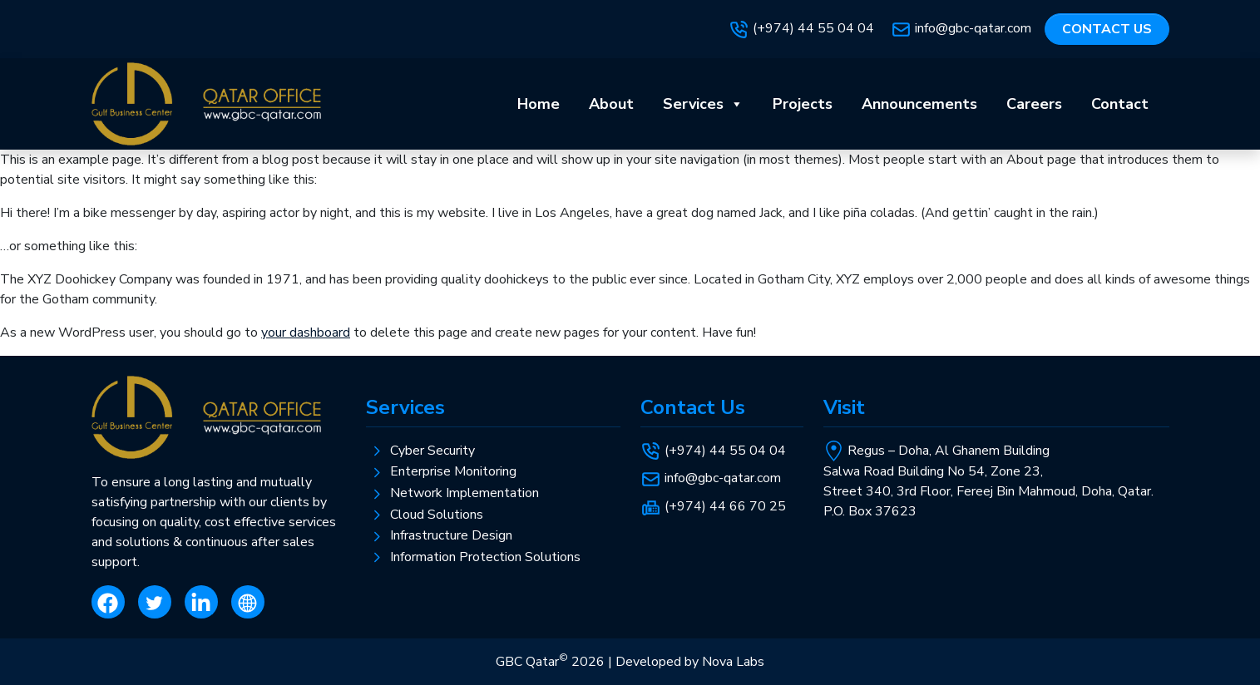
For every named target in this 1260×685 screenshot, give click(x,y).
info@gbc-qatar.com (973, 28)
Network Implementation (464, 493)
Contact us (1107, 29)
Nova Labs (733, 662)
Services (703, 104)
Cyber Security (432, 450)
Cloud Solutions (436, 514)
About (611, 104)
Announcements (919, 104)
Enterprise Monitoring (453, 471)
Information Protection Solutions (485, 557)
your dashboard (305, 332)
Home (538, 104)
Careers (1034, 104)
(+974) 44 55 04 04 (815, 28)
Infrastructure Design (451, 535)
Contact (1120, 104)
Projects (803, 104)
